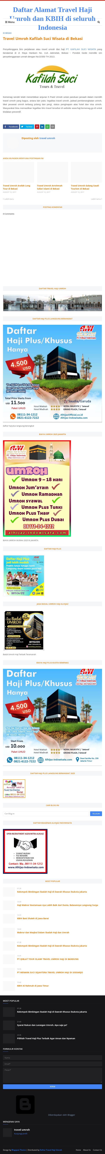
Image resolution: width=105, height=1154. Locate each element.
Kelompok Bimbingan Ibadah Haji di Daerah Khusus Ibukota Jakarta (52, 891)
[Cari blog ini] (46, 813)
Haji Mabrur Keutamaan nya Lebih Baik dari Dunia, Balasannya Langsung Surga (57, 905)
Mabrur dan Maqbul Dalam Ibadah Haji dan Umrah (43, 932)
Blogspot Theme (19, 1150)
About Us (87, 1150)
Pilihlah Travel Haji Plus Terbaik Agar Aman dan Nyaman (46, 1038)
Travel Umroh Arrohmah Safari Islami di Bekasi (49, 187)
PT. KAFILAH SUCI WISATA (81, 49)
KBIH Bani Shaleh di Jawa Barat (33, 918)
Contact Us (97, 1150)
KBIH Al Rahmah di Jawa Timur (33, 985)
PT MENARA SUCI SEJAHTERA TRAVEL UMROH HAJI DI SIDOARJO (50, 972)
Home (78, 1150)
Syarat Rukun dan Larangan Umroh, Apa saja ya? (42, 1025)
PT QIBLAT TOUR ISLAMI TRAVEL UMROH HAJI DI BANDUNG (48, 959)
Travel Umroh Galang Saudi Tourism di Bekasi (85, 187)
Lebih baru (9, 199)
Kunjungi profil (20, 1133)
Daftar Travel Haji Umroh (51, 1150)
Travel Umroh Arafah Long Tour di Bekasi (16, 187)
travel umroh (47, 138)
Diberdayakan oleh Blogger (39, 1114)
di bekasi (7, 33)
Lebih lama (96, 199)
